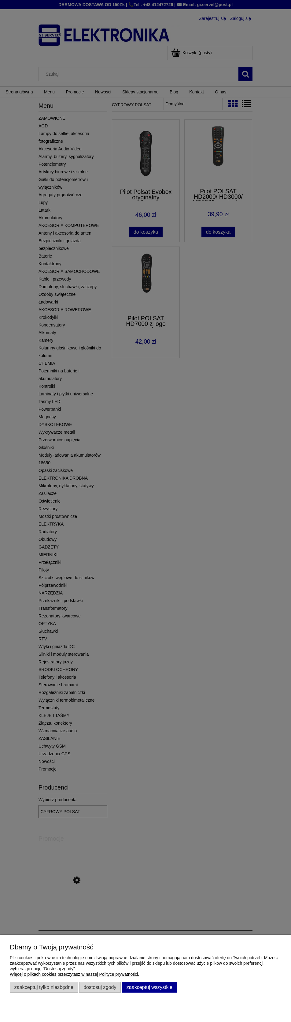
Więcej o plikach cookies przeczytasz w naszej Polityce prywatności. (74, 974)
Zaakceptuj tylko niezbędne (43, 987)
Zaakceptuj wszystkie (149, 987)
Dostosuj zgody (99, 987)
